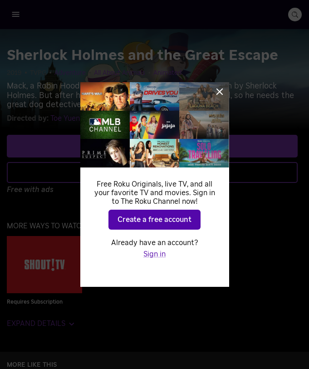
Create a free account (154, 219)
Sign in (154, 254)
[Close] (219, 91)
